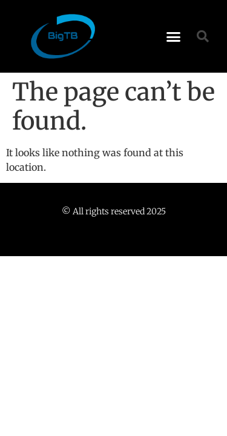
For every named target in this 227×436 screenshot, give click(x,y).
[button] (173, 36)
